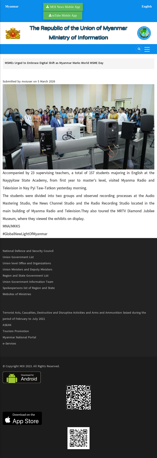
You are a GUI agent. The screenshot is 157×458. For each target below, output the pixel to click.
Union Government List (18, 257)
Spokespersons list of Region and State (29, 288)
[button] (78, 126)
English (147, 6)
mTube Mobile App (64, 15)
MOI (22, 366)
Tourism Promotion (16, 331)
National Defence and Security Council (28, 251)
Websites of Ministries (17, 294)
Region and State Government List (26, 275)
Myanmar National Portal (19, 337)
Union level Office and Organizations (27, 263)
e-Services (9, 343)
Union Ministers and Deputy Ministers (27, 269)
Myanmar (12, 6)
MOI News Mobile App (65, 6)
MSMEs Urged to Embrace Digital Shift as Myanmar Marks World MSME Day (54, 63)
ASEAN (7, 325)
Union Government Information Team (28, 281)
